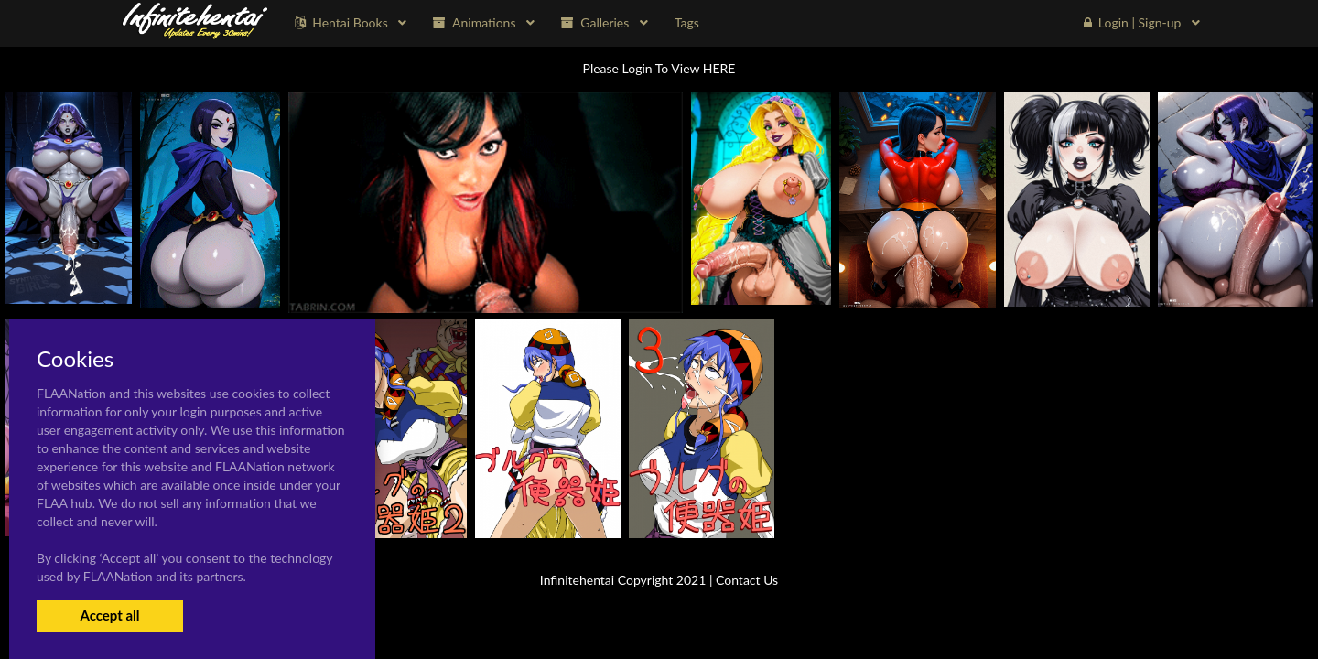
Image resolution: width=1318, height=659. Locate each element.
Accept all (109, 615)
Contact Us (747, 580)
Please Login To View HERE (659, 68)
